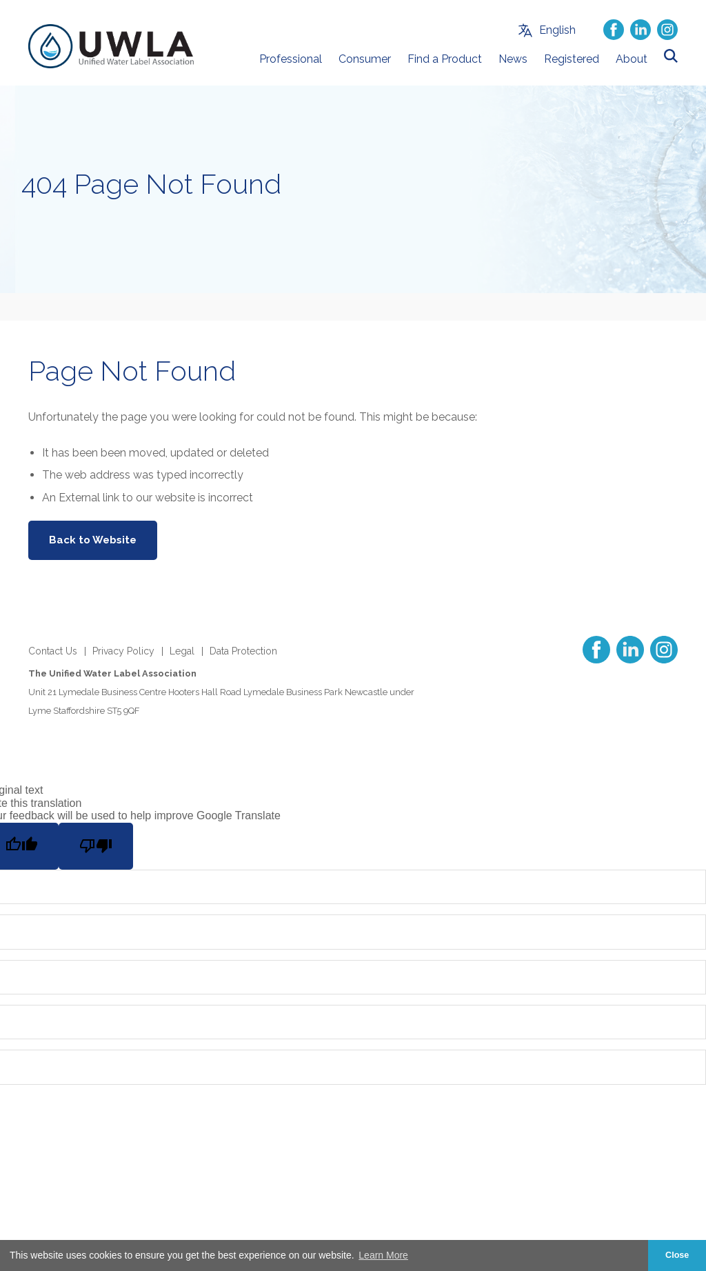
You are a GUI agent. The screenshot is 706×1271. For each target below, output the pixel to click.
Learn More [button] (383, 1255)
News (512, 59)
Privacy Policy (123, 651)
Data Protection (243, 651)
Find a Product (444, 59)
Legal (182, 651)
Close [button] (677, 1255)
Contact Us (52, 651)
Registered (571, 59)
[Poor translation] (96, 846)
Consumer (365, 59)
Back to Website (93, 540)
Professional (290, 59)
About (631, 59)
